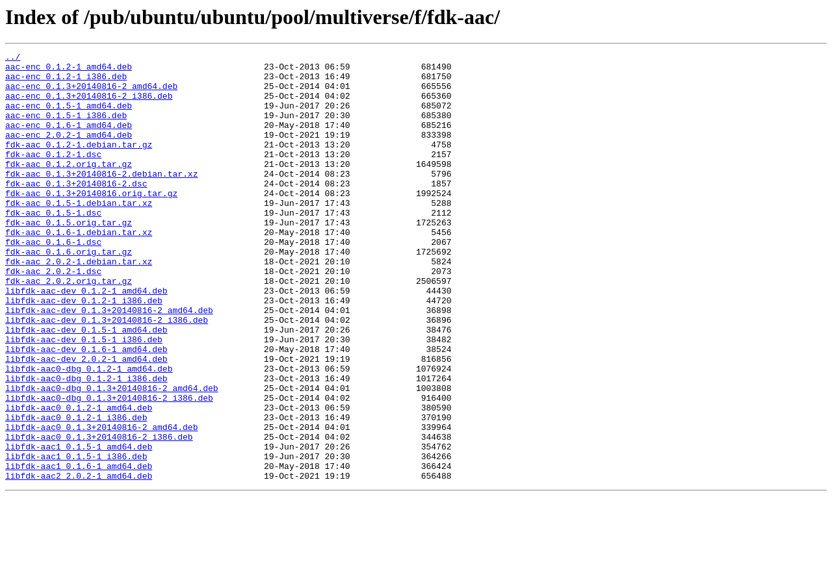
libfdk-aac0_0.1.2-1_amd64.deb (78, 479)
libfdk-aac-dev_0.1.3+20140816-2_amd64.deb (109, 362)
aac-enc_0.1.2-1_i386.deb (66, 82)
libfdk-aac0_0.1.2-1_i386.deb (76, 491)
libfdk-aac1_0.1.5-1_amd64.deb (78, 526)
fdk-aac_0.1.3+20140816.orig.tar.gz (91, 222)
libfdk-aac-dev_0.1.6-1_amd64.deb (86, 409)
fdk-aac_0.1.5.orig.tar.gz (68, 257)
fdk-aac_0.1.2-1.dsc (53, 175)
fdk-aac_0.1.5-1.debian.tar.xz (78, 234)
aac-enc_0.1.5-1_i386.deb (66, 128)
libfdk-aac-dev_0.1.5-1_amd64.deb (86, 386)
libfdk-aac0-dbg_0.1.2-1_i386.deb (86, 444)
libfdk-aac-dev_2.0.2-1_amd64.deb (86, 421)
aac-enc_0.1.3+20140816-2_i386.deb (88, 105)
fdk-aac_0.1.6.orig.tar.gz (68, 292)
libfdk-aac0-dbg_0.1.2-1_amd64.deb (88, 432)
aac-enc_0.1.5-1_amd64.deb (68, 117)
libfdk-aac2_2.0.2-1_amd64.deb (78, 561)
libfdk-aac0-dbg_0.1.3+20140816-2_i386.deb (109, 468)
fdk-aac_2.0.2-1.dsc (53, 316)
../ (12, 58)
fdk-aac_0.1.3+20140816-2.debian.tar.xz (101, 199)
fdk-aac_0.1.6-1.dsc (53, 280)
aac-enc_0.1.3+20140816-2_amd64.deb (91, 93)
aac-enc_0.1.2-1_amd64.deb (68, 70)
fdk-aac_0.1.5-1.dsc (53, 245)
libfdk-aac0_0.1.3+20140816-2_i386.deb (99, 514)
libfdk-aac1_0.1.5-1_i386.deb (76, 538)
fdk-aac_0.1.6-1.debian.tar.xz (78, 269)
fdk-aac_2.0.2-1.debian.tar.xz (78, 304)
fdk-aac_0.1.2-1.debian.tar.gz (78, 164)
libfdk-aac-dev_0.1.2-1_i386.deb (83, 351)
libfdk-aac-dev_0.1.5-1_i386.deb (83, 397)
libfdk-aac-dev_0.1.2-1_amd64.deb (86, 339)
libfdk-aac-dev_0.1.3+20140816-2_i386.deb (106, 374)
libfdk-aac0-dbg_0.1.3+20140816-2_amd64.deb (111, 456)
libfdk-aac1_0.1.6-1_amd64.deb (78, 549)
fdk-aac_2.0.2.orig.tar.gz (68, 327)
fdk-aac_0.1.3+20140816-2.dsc (76, 210)
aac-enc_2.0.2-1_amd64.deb (68, 152)
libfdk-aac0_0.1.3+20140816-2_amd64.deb (101, 503)
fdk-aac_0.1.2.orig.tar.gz (68, 187)
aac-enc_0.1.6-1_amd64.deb (68, 140)
